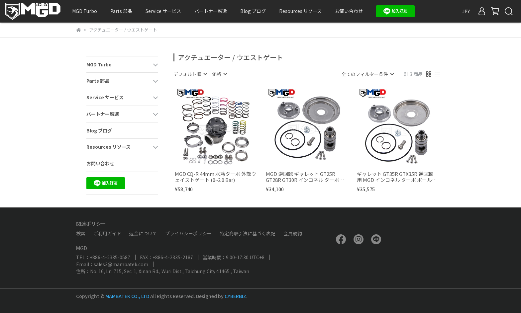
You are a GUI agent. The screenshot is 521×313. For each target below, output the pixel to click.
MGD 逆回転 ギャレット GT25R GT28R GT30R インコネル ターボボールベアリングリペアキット (305, 177)
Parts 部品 (121, 11)
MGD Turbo (84, 11)
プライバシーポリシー (188, 233)
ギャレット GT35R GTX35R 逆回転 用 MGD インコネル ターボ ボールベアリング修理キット (397, 177)
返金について (143, 233)
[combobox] (190, 74)
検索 (80, 233)
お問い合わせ (349, 11)
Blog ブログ (253, 11)
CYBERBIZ (235, 296)
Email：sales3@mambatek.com (112, 264)
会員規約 (292, 233)
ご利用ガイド (107, 233)
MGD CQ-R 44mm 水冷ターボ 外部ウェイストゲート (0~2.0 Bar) (215, 177)
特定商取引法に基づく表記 (247, 233)
